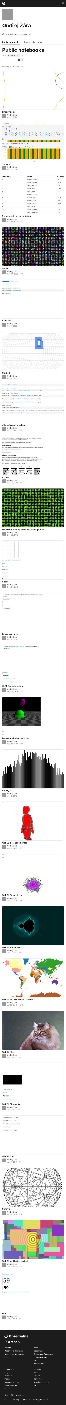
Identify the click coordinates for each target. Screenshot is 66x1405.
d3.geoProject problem (13, 425)
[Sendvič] (33, 1187)
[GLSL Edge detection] (33, 664)
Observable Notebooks (14, 1354)
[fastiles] (33, 246)
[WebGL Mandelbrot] (33, 925)
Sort (4, 55)
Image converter (10, 634)
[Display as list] (22, 60)
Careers (37, 1376)
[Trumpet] (33, 142)
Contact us (38, 1379)
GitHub (36, 1385)
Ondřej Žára (12, 115)
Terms (24, 1399)
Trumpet (6, 164)
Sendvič (6, 1209)
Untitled (6, 373)
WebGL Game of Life (12, 895)
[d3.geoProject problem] (33, 403)
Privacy (7, 1399)
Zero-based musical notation (16, 216)
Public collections (33, 42)
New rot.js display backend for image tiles (23, 529)
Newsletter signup (41, 1382)
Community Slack (11, 1385)
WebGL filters (9, 1052)
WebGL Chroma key (12, 1104)
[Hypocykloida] (33, 90)
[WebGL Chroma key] (33, 1082)
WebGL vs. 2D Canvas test (15, 1261)
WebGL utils (8, 1156)
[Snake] (33, 560)
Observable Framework (43, 1354)
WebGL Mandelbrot (11, 947)
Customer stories (11, 1382)
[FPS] (33, 1291)
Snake (5, 582)
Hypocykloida (9, 112)
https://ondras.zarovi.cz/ (18, 34)
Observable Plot (40, 1357)
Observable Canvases (13, 1351)
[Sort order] (21, 55)
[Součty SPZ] (33, 768)
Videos (7, 1379)
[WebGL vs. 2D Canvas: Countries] (33, 977)
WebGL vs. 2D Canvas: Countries (18, 999)
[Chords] (33, 455)
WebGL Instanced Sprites (14, 843)
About (36, 1372)
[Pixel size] (33, 299)
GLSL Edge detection (12, 686)
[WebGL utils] (33, 1134)
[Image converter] (33, 612)
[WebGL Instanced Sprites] (33, 821)
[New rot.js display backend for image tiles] (33, 507)
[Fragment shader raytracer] (33, 716)
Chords (5, 477)
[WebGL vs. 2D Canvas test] (33, 1239)
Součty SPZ (7, 790)
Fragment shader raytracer (15, 738)
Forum (7, 1388)
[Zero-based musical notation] (33, 194)
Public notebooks (11, 42)
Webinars (8, 1376)
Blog (6, 1372)
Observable (38, 1351)
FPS (4, 1313)
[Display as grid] (19, 60)
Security (16, 1399)
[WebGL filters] (33, 1030)
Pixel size (7, 320)
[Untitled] (33, 351)
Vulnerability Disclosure (38, 1399)
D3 (35, 1360)
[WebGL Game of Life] (33, 873)
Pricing (7, 1357)
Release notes (40, 1364)
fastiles (6, 268)
